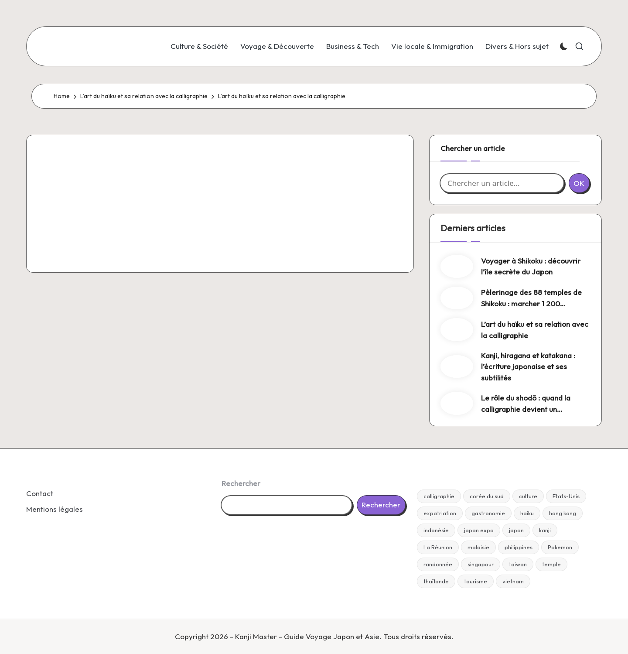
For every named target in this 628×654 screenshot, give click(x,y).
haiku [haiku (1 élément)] (527, 513)
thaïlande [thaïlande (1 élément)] (436, 581)
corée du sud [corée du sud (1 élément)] (487, 496)
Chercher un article (472, 148)
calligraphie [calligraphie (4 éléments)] (438, 496)
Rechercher (241, 483)
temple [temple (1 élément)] (551, 564)
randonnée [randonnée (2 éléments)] (437, 564)
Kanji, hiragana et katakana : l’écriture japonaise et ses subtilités (528, 366)
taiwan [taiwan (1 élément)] (518, 564)
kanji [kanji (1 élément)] (545, 530)
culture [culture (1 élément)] (528, 496)
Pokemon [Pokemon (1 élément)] (560, 547)
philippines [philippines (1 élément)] (518, 547)
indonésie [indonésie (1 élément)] (436, 530)
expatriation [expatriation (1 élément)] (439, 513)
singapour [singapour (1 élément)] (481, 564)
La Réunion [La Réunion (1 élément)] (437, 547)
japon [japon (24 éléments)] (516, 530)
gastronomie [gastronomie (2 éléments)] (488, 513)
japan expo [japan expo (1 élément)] (479, 530)
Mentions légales (54, 509)
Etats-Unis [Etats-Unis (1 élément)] (566, 496)
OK (578, 183)
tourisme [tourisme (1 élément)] (475, 581)
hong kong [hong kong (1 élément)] (562, 513)
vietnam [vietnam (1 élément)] (513, 581)
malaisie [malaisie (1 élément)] (478, 547)
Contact (39, 493)
